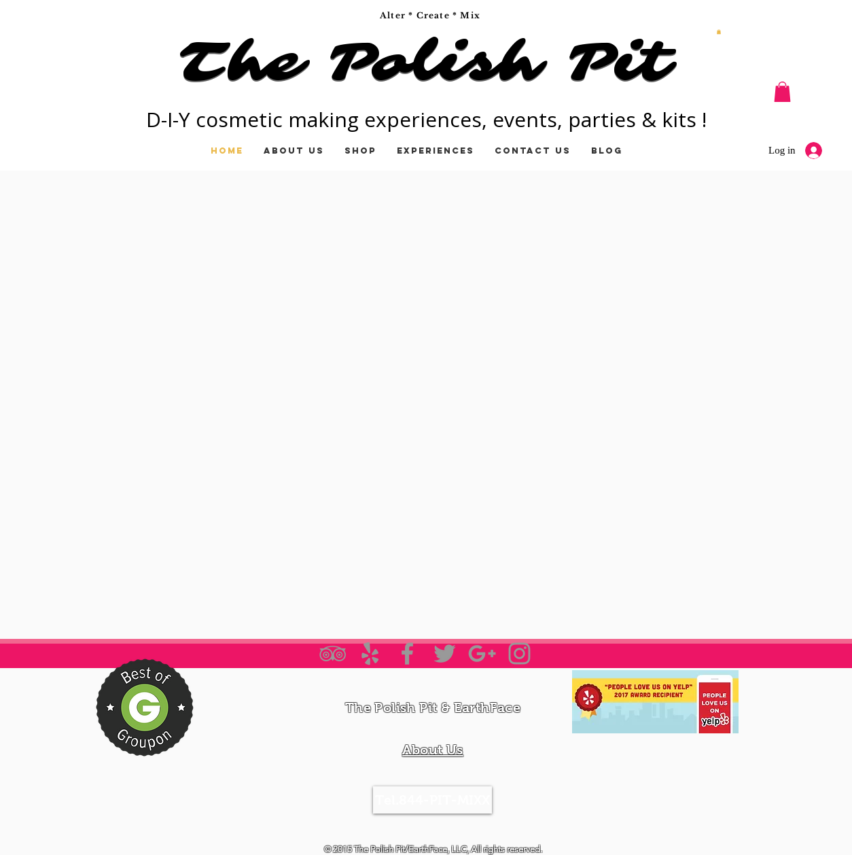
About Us (432, 749)
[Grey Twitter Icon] (444, 653)
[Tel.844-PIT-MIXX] (432, 800)
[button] (719, 31)
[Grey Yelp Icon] (370, 653)
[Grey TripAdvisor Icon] (332, 653)
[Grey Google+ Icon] (482, 653)
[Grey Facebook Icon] (407, 653)
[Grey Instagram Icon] (519, 653)
